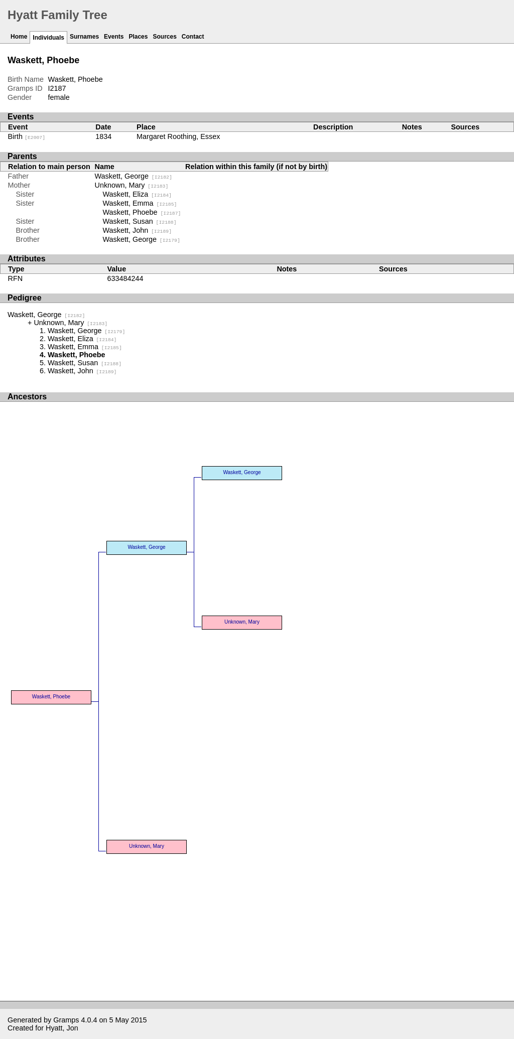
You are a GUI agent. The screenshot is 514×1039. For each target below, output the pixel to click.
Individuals (48, 37)
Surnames (84, 36)
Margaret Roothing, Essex (178, 136)
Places (138, 36)
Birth (27, 136)
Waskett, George (133, 176)
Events (113, 36)
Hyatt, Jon (62, 1028)
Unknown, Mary (132, 185)
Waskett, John (137, 230)
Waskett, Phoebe (142, 212)
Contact (193, 36)
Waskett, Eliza (137, 194)
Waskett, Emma (140, 203)
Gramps (66, 1020)
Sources (164, 36)
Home (19, 36)
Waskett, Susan (140, 221)
